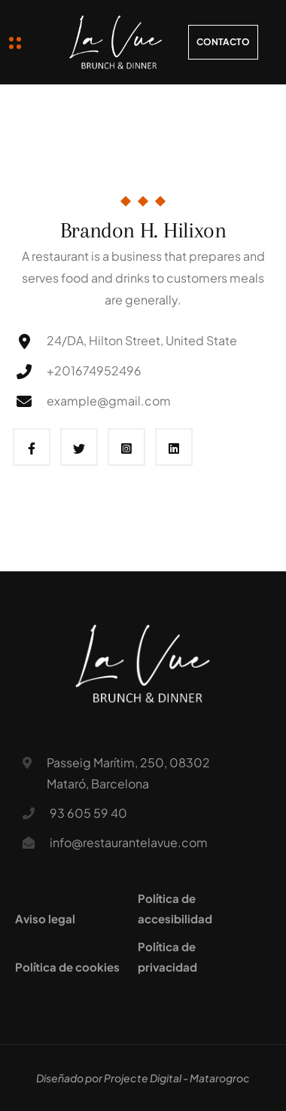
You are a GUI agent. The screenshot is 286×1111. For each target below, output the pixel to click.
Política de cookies (67, 966)
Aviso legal (45, 918)
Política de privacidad (167, 956)
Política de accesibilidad (175, 908)
